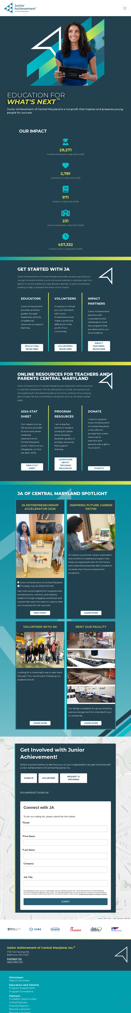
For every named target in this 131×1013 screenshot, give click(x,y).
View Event (40, 613)
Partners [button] (14, 996)
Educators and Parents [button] (24, 985)
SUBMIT (65, 901)
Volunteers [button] (16, 977)
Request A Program (73, 778)
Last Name (29, 850)
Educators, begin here (32, 347)
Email (27, 823)
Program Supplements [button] (22, 988)
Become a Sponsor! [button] (19, 1009)
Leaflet (99, 918)
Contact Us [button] (14, 959)
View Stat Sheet (32, 467)
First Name (29, 836)
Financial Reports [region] (18, 1006)
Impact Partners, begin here (99, 346)
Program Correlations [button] (21, 991)
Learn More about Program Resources (65, 464)
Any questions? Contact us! (34, 792)
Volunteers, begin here (65, 347)
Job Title (28, 877)
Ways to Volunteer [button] (19, 980)
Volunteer (48, 778)
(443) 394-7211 (15, 962)
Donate (99, 468)
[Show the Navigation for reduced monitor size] (125, 8)
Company (29, 864)
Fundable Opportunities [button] (22, 999)
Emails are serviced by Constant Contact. (93, 894)
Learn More (91, 613)
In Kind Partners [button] (18, 1002)
